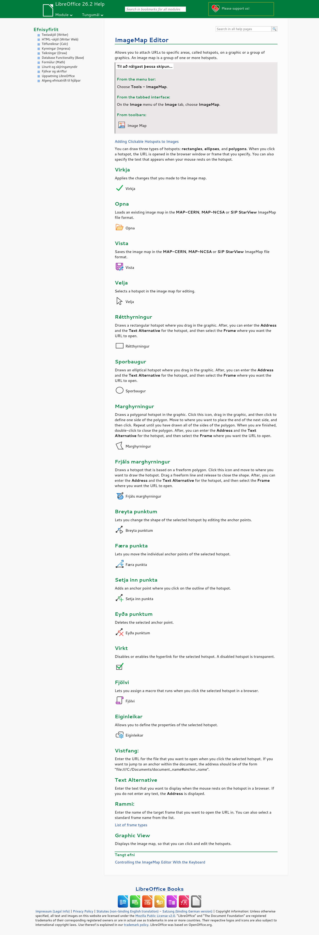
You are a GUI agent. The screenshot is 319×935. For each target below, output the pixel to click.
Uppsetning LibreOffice (58, 76)
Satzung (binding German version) (187, 911)
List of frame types (131, 824)
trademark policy (136, 924)
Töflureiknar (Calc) (55, 44)
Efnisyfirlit (45, 29)
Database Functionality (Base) (63, 58)
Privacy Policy (83, 911)
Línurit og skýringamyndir (60, 67)
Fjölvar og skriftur (54, 71)
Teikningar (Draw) (54, 53)
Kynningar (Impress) (56, 48)
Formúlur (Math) (53, 62)
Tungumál (90, 14)
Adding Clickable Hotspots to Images (147, 141)
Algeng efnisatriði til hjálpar (61, 80)
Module (62, 14)
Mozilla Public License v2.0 (155, 915)
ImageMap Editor (141, 40)
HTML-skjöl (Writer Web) (60, 39)
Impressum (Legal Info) (52, 911)
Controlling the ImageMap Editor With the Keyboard (160, 862)
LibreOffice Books (159, 888)
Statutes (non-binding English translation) (127, 911)
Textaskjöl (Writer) (55, 35)
